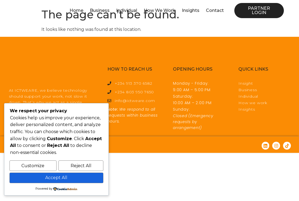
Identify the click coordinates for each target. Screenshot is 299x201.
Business (100, 10)
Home (76, 10)
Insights (190, 10)
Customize (32, 166)
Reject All (81, 166)
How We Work (159, 10)
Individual (126, 10)
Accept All (56, 177)
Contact (215, 10)
